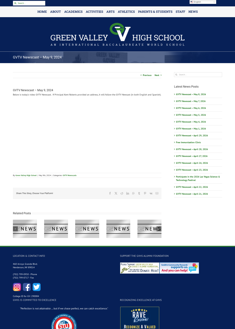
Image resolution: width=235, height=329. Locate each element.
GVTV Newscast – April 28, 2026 (192, 149)
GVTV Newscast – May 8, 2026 (191, 94)
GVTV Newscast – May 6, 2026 (191, 108)
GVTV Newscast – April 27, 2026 (192, 156)
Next (157, 75)
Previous (147, 75)
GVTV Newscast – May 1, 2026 (191, 128)
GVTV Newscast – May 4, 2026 (191, 121)
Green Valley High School (26, 175)
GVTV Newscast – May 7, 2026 (191, 101)
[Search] (15, 3)
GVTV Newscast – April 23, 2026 (192, 169)
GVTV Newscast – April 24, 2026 (192, 162)
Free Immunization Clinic (188, 142)
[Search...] (29, 3)
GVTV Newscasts (69, 175)
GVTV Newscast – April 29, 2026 (192, 135)
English (196, 2)
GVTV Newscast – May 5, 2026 (191, 114)
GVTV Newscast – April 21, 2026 (192, 193)
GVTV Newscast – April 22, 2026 (192, 187)
